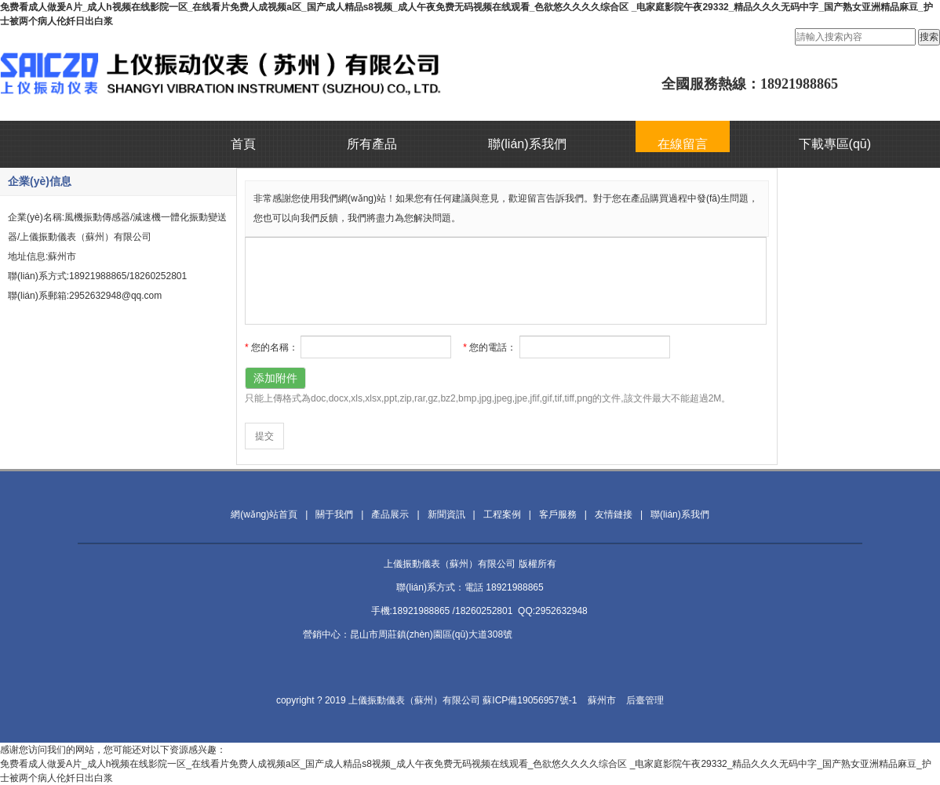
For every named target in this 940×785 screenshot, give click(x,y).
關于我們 (334, 514)
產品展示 (390, 514)
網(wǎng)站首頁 (264, 514)
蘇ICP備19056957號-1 (530, 700)
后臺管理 (645, 700)
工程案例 (502, 514)
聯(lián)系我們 (527, 144)
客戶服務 (558, 514)
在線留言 (683, 144)
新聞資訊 (446, 514)
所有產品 (372, 144)
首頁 (243, 144)
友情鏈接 (613, 514)
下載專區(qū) (835, 144)
